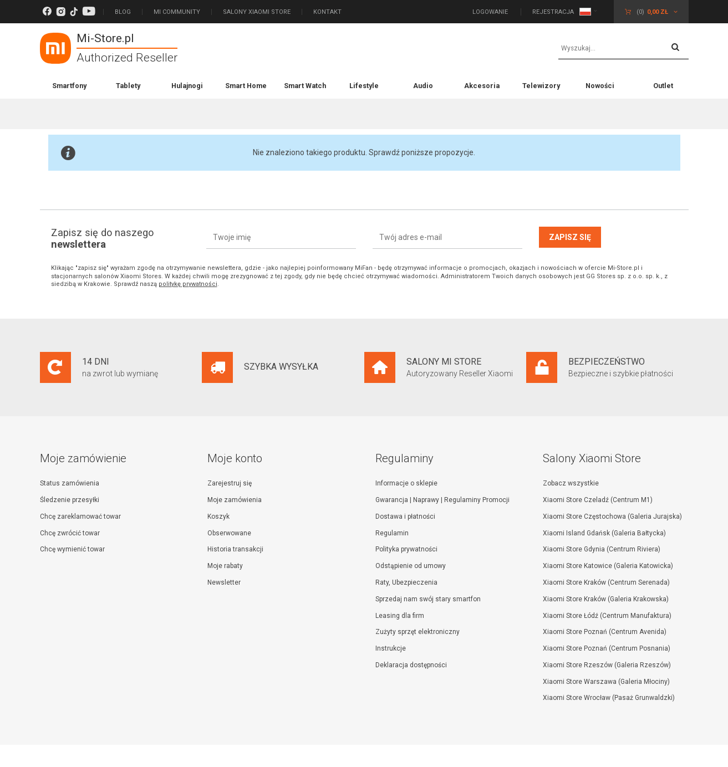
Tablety (128, 85)
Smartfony (69, 85)
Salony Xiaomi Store (257, 12)
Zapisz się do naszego (102, 238)
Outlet (663, 85)
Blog (123, 12)
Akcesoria (482, 85)
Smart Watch (305, 85)
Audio (423, 85)
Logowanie (491, 12)
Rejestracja (553, 12)
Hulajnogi (187, 85)
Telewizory (541, 85)
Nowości (600, 85)
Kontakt (327, 12)
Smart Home (246, 85)
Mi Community (177, 12)
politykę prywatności (188, 284)
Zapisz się (570, 237)
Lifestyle (364, 85)
